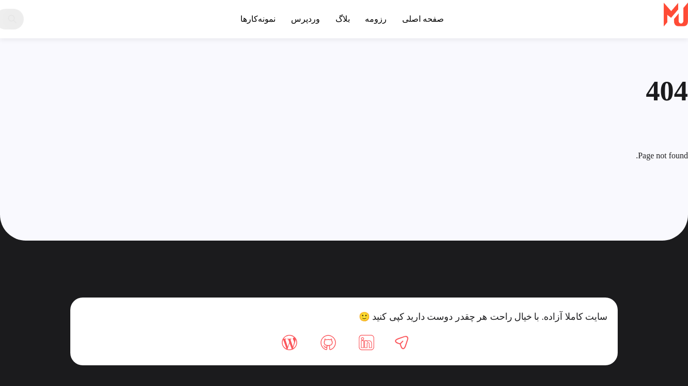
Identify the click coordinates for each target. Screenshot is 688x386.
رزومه (376, 18)
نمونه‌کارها (258, 18)
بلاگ (342, 18)
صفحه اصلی (423, 18)
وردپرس (305, 18)
